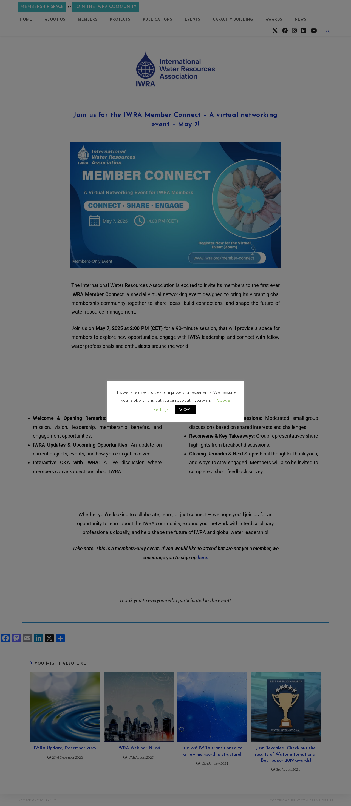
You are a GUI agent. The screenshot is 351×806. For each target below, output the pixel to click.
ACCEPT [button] (186, 409)
